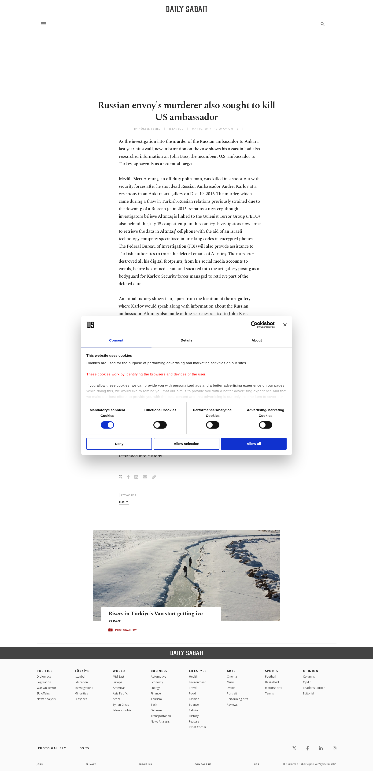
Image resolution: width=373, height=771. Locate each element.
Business (159, 671)
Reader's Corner (314, 688)
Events (231, 688)
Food (192, 693)
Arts (231, 671)
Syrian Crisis (121, 705)
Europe (117, 682)
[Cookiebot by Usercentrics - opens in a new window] (254, 324)
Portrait (232, 693)
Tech (154, 705)
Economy (157, 682)
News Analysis (46, 699)
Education (81, 682)
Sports (271, 671)
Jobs (40, 764)
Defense (156, 710)
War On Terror (46, 688)
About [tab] (257, 340)
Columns (309, 677)
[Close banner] (285, 325)
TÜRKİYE (82, 671)
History (194, 716)
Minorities (81, 693)
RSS (256, 764)
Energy (155, 688)
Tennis (269, 693)
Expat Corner (197, 727)
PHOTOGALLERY (126, 630)
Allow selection (186, 444)
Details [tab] (186, 340)
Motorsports (273, 688)
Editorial (308, 693)
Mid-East (118, 677)
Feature (194, 721)
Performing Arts (237, 699)
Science (194, 705)
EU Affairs (43, 693)
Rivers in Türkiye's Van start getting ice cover (158, 617)
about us (145, 764)
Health (193, 677)
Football (270, 677)
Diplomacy (44, 677)
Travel (193, 688)
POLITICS (45, 671)
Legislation (44, 682)
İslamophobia (122, 710)
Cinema (232, 677)
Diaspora (81, 699)
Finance (156, 693)
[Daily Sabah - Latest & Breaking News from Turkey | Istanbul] (186, 9)
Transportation (161, 716)
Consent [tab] (116, 340)
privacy (91, 764)
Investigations (84, 688)
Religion (194, 710)
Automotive (158, 677)
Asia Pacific (120, 693)
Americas (119, 688)
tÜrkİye (124, 502)
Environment (197, 682)
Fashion (194, 699)
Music (230, 682)
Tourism (156, 699)
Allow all (254, 444)
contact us (203, 764)
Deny (119, 444)
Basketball (272, 682)
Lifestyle (198, 671)
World (119, 671)
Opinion (310, 671)
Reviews (232, 705)
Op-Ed (307, 682)
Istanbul (80, 677)
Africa (117, 699)
